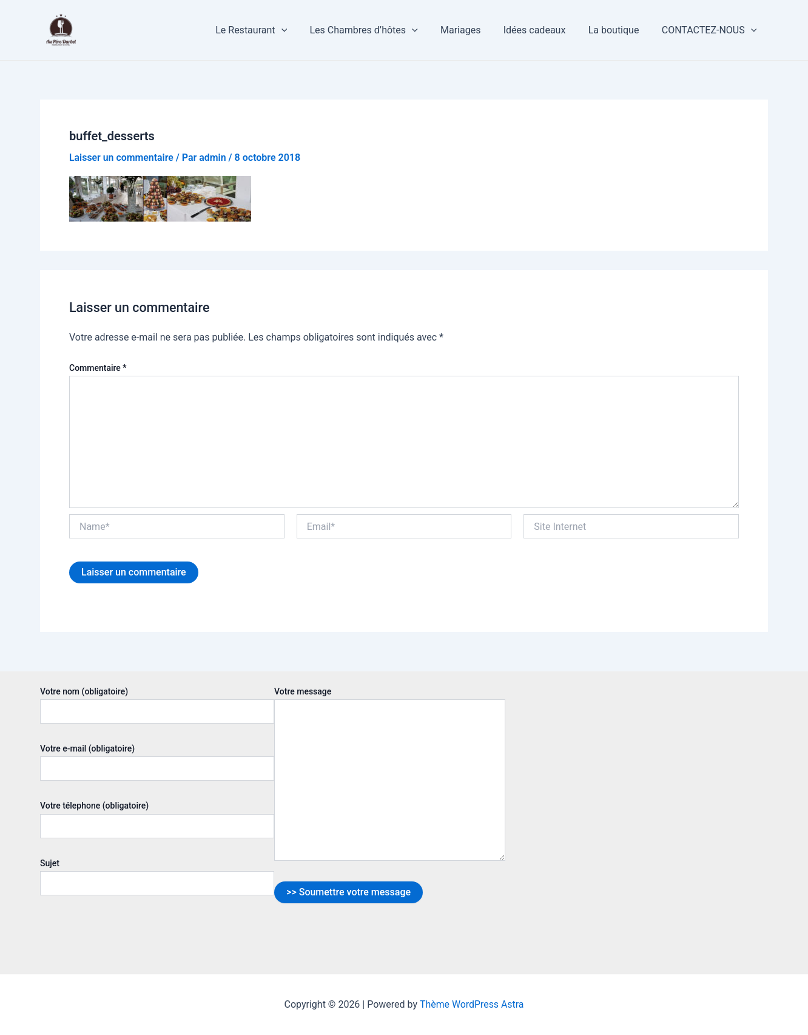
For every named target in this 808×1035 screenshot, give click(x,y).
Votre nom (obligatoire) (157, 705)
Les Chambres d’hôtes (378, 30)
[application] (299, 30)
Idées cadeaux (542, 30)
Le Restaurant (269, 30)
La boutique (618, 30)
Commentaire (98, 368)
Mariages (472, 30)
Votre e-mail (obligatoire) (157, 762)
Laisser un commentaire (121, 157)
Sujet (157, 876)
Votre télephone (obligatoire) (157, 819)
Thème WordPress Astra (471, 1004)
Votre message (389, 775)
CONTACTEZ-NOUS (710, 30)
